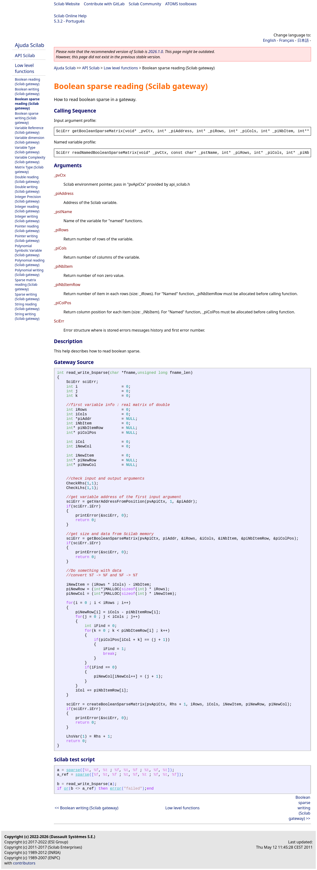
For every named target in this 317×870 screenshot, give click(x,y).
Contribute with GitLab (104, 3)
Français (286, 40)
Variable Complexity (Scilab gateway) (30, 159)
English (269, 40)
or (66, 789)
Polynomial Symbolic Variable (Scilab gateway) (28, 250)
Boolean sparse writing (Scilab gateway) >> (299, 808)
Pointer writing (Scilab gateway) (27, 238)
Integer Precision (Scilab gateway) (28, 198)
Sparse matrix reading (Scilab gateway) (26, 284)
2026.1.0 (155, 51)
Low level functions (24, 68)
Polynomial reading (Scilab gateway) (30, 262)
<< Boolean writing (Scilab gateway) (86, 807)
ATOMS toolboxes (181, 3)
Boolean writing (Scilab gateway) (27, 91)
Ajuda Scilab (29, 45)
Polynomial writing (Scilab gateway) (29, 272)
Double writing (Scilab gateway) (27, 189)
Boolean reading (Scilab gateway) (27, 81)
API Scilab (25, 55)
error (115, 789)
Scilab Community (145, 3)
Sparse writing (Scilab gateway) (27, 296)
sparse (73, 770)
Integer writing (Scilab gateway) (27, 218)
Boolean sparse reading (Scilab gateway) (27, 103)
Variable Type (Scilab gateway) (27, 149)
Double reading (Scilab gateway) (27, 179)
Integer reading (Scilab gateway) (27, 208)
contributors (24, 863)
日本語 (303, 40)
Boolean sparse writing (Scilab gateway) (26, 118)
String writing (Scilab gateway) (27, 316)
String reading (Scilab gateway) (27, 306)
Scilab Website (67, 3)
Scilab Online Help (70, 15)
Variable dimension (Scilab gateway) (29, 139)
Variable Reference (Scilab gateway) (29, 130)
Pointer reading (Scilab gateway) (27, 228)
